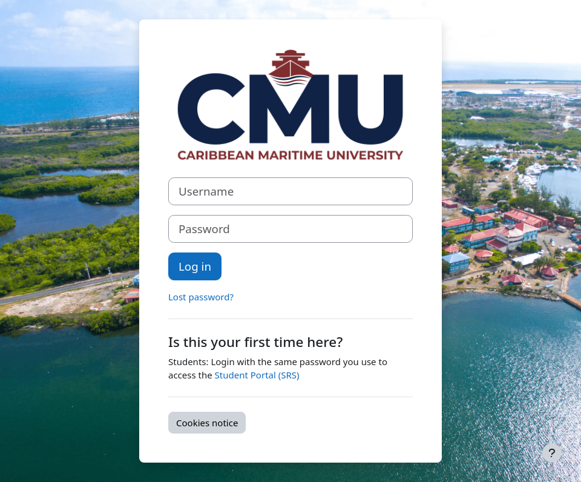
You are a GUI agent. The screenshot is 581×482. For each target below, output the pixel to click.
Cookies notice (207, 423)
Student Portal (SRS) (257, 375)
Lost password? (201, 297)
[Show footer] (552, 453)
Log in (195, 266)
